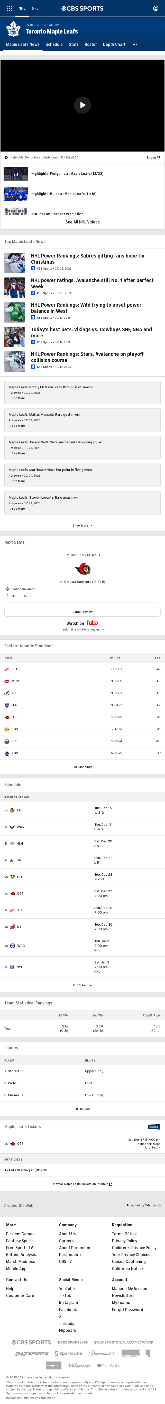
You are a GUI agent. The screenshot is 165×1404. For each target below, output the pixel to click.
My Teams (121, 1302)
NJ (19, 927)
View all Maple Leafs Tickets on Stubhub (82, 1184)
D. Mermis (12, 1095)
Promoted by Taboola (144, 1205)
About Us (67, 1234)
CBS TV (65, 1261)
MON (15, 681)
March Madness (20, 1261)
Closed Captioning (129, 1261)
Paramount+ (70, 1254)
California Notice (127, 1268)
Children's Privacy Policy (134, 1247)
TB (14, 693)
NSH (20, 843)
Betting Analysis (21, 1254)
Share (151, 158)
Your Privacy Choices (131, 1254)
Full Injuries (82, 1109)
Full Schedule (82, 985)
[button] (135, 44)
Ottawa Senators (77, 582)
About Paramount (75, 1247)
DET (14, 669)
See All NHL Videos (83, 222)
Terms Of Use (124, 1234)
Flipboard (67, 1330)
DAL (19, 860)
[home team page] (82, 569)
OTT (15, 717)
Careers (66, 1241)
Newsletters (123, 1295)
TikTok (65, 1295)
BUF (14, 741)
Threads (66, 1323)
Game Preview (82, 612)
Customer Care (20, 1295)
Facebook (68, 1309)
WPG (21, 946)
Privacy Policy (124, 1241)
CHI (19, 810)
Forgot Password (127, 1309)
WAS (20, 827)
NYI (19, 967)
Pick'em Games (20, 1234)
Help (10, 1288)
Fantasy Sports (20, 1241)
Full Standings (82, 767)
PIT (19, 877)
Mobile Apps (17, 1268)
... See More (17, 398)
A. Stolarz (12, 1071)
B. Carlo (10, 1083)
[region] (82, 106)
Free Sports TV (19, 1247)
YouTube (67, 1288)
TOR (15, 753)
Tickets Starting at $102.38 (25, 1170)
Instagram (68, 1302)
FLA (14, 705)
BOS (15, 729)
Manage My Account (130, 1288)
